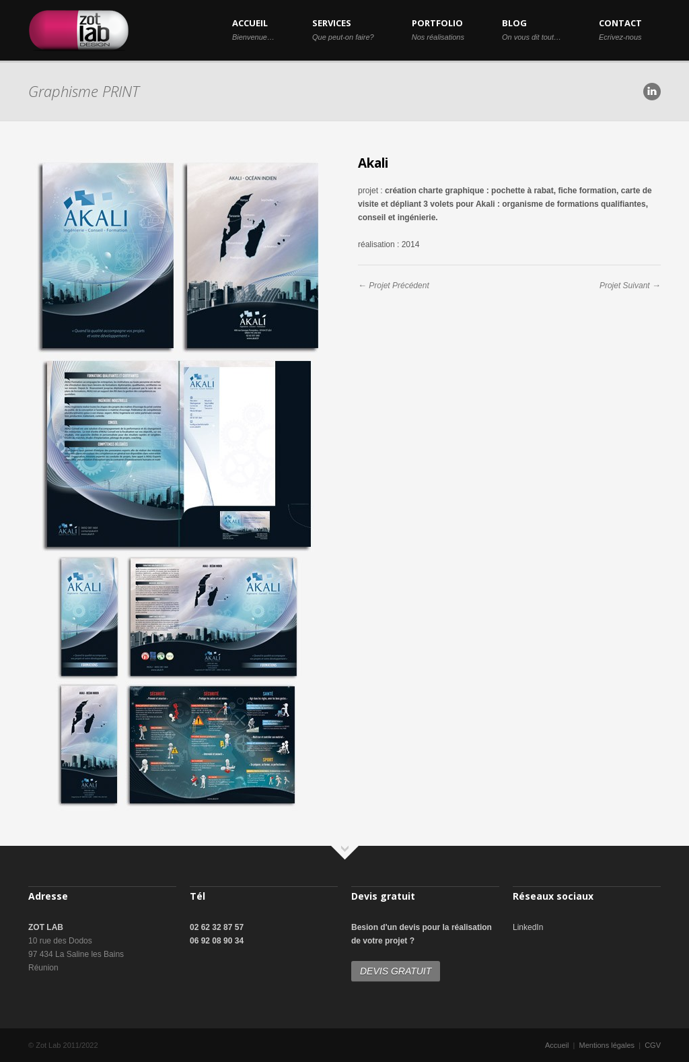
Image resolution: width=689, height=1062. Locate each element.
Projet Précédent (399, 285)
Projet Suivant (625, 285)
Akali (373, 163)
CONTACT (620, 29)
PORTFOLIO (438, 29)
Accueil (557, 1045)
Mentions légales (607, 1045)
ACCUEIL (253, 29)
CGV (653, 1045)
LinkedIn (528, 927)
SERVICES (343, 29)
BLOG (531, 29)
